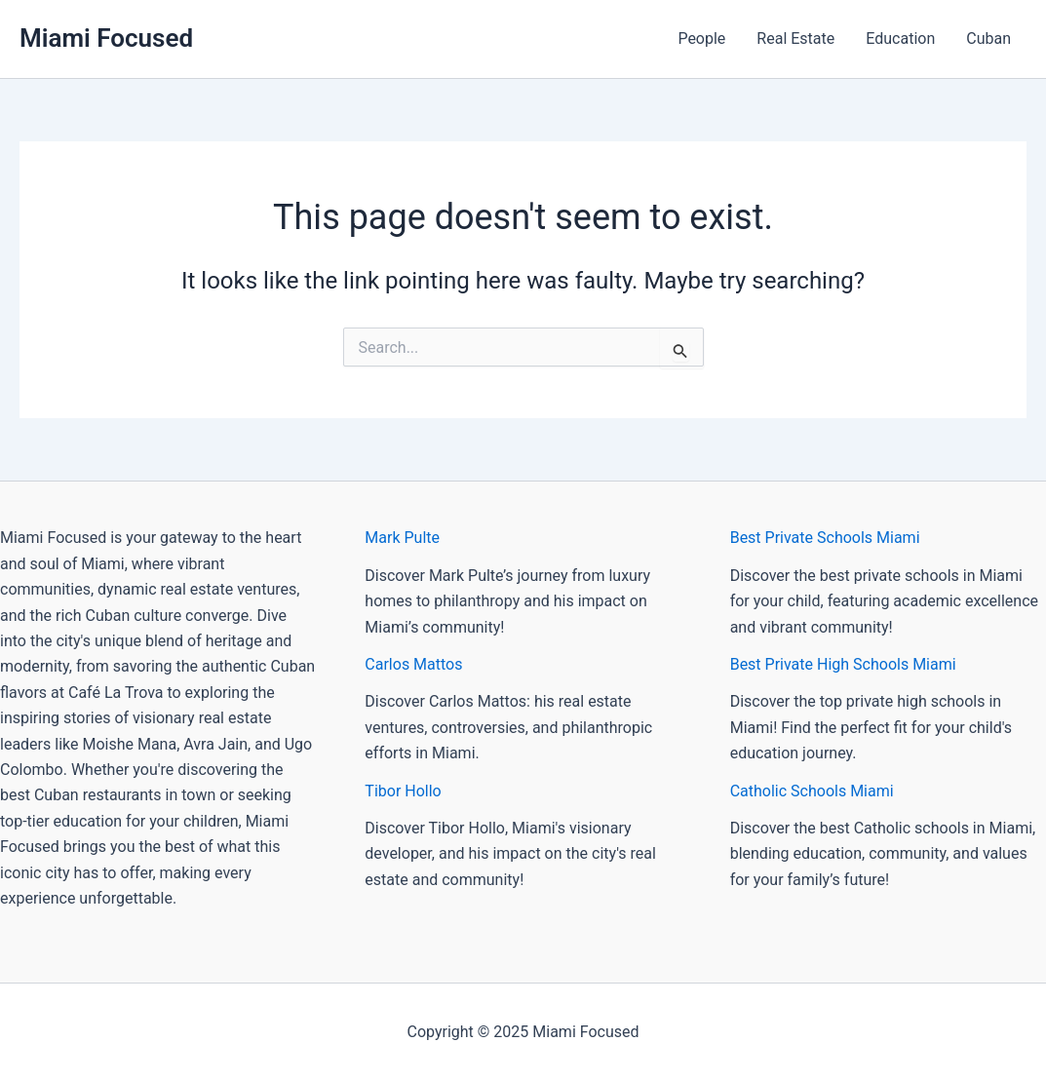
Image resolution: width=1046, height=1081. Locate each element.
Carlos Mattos (413, 664)
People (701, 38)
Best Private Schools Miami (825, 537)
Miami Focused (106, 38)
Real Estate (795, 38)
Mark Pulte (402, 537)
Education (900, 38)
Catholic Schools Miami (812, 791)
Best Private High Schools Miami (843, 664)
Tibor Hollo (403, 791)
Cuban (988, 38)
